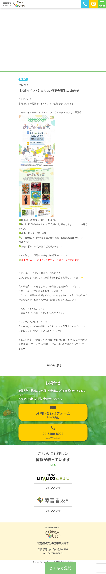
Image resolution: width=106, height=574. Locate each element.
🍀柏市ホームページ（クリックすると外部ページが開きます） (49, 260)
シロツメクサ (53, 510)
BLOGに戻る (54, 365)
